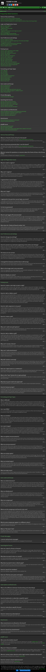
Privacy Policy (42, 669)
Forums (5, 7)
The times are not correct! (6, 42)
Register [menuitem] (45, 7)
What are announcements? (6, 77)
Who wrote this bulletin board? (7, 126)
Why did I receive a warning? (6, 60)
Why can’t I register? (5, 27)
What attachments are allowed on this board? (10, 120)
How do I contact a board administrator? (9, 130)
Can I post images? (4, 74)
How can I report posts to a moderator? (9, 62)
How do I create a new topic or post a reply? (10, 50)
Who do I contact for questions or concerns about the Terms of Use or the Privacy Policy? (19, 21)
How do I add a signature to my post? (8, 53)
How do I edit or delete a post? (7, 52)
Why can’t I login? (4, 29)
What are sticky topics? (5, 78)
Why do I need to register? (6, 25)
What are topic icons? (5, 80)
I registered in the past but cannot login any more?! (11, 31)
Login (7, 9)
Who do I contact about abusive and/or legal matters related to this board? (16, 128)
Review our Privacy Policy (25, 670)
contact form (22, 155)
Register (11, 9)
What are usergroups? (5, 88)
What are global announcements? (7, 75)
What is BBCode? (4, 70)
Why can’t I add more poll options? (8, 55)
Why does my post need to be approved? (9, 64)
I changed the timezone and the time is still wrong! (11, 43)
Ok (17, 670)
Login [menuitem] (43, 7)
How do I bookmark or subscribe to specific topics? (11, 112)
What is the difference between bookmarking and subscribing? (13, 111)
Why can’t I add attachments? (7, 59)
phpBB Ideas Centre (11, 650)
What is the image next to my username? (9, 44)
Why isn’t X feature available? (6, 127)
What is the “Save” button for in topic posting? (10, 63)
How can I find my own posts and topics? (9, 106)
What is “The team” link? (5, 92)
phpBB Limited (35, 641)
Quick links (1, 7)
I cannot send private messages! (7, 96)
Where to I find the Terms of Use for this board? (10, 18)
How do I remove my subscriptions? (8, 115)
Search (2, 9)
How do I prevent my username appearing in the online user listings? (15, 40)
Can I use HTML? (4, 71)
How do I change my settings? (7, 39)
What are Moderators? (5, 86)
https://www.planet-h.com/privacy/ (26, 146)
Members (12, 7)
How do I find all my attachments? (8, 121)
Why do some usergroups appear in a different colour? (12, 90)
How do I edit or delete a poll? (7, 57)
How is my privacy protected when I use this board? (11, 19)
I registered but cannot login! (6, 28)
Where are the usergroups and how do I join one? (11, 89)
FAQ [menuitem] (41, 7)
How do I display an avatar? (6, 45)
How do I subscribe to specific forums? (8, 114)
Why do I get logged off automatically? (8, 33)
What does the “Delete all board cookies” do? (10, 34)
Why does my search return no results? (9, 102)
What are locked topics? (5, 79)
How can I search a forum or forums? (8, 101)
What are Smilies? (4, 73)
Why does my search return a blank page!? (9, 104)
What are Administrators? (6, 85)
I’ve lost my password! (5, 32)
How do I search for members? (7, 105)
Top (44, 142)
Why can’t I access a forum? (6, 58)
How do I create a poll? (5, 54)
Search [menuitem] (45, 11)
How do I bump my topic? (6, 65)
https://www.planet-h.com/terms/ (26, 139)
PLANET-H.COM (11, 2)
